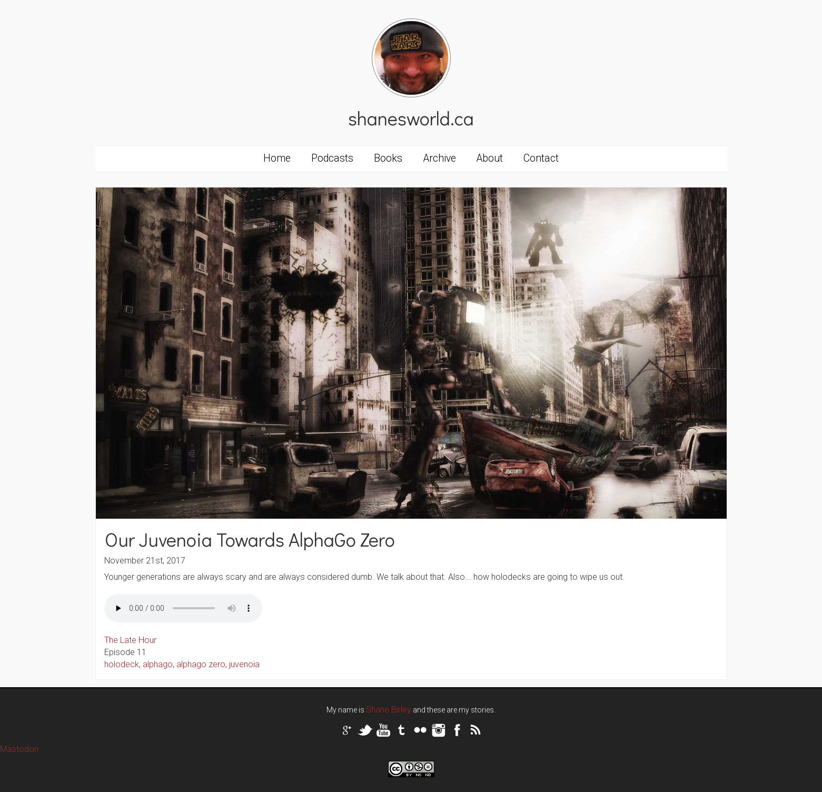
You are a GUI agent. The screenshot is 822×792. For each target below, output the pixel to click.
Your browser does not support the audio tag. (183, 608)
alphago (158, 664)
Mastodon (19, 749)
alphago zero (200, 664)
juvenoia (244, 664)
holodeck (121, 664)
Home (277, 158)
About (490, 158)
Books (388, 158)
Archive (439, 158)
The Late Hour (130, 640)
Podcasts (332, 158)
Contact (541, 158)
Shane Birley (388, 710)
